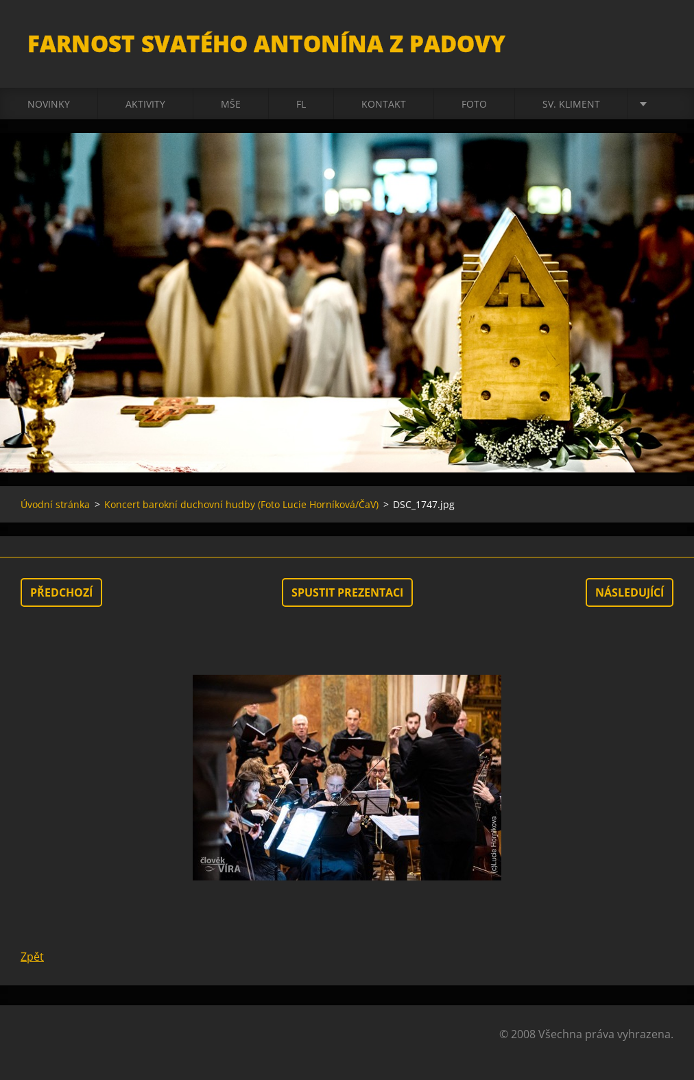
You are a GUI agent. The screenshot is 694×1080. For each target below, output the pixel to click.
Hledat (658, 39)
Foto (474, 103)
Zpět (32, 956)
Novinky (48, 103)
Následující (629, 592)
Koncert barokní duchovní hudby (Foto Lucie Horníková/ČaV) (241, 504)
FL (301, 103)
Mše (231, 103)
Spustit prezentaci (347, 592)
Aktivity (145, 103)
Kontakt (383, 103)
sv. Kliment (571, 103)
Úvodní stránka (55, 504)
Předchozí (61, 592)
